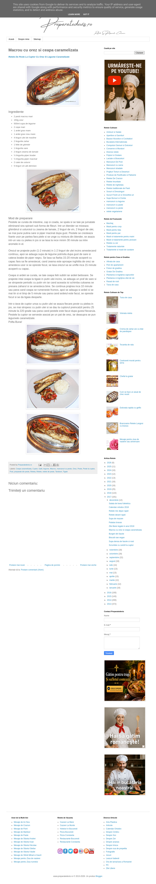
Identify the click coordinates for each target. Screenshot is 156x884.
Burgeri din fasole (116, 534)
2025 (109, 466)
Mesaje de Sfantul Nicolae (25, 845)
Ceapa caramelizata (24, 469)
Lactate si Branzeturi (115, 158)
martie (112, 580)
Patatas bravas (115, 522)
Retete (39, 472)
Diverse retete (112, 152)
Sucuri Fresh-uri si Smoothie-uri (120, 195)
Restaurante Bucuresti (69, 838)
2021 (109, 481)
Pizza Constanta (67, 835)
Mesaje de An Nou (22, 822)
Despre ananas (112, 842)
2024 (109, 470)
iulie (111, 565)
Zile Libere (110, 868)
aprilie (112, 576)
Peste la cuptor (89, 469)
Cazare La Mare (67, 822)
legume (46, 469)
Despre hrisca (112, 845)
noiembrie (113, 550)
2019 (109, 489)
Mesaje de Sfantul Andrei (24, 838)
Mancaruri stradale (114, 168)
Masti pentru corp (114, 226)
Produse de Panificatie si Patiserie (121, 175)
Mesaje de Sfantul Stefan (25, 848)
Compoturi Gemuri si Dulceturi (119, 145)
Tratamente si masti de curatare (120, 250)
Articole (109, 825)
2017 (109, 497)
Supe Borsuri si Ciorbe (116, 198)
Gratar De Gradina (114, 271)
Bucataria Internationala (116, 142)
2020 (109, 485)
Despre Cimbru (112, 832)
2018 (109, 493)
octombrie (113, 554)
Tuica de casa (112, 285)
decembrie (114, 500)
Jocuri (108, 855)
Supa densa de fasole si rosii (121, 541)
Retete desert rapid (117, 515)
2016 (109, 592)
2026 (109, 463)
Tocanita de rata (127, 345)
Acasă (11, 39)
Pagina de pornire (52, 565)
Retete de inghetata (115, 185)
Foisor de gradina (114, 268)
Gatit (40, 469)
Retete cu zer (112, 243)
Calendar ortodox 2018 (119, 507)
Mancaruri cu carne (114, 165)
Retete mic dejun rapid (118, 511)
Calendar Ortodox (113, 829)
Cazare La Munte (67, 825)
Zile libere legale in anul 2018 (121, 526)
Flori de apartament (114, 265)
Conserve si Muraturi (115, 148)
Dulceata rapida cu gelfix (130, 408)
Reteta (33, 472)
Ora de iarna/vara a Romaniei (118, 862)
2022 (109, 478)
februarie (113, 584)
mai (111, 573)
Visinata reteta (126, 313)
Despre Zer (111, 838)
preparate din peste (21, 472)
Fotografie (110, 852)
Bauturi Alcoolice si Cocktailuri (119, 139)
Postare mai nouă (17, 565)
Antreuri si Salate (113, 132)
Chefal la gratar (126, 376)
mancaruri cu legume (115, 201)
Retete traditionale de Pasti (118, 188)
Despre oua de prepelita (116, 848)
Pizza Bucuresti (66, 832)
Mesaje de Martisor (22, 832)
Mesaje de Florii (21, 829)
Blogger (99, 876)
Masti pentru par (113, 233)
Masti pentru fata (113, 230)
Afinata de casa (113, 261)
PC (107, 865)
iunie (111, 569)
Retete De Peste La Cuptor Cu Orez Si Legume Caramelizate (38, 57)
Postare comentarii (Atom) (32, 570)
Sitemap (37, 39)
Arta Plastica (111, 822)
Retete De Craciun (114, 178)
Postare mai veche (88, 565)
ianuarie (113, 588)
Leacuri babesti (112, 858)
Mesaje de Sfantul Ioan (24, 842)
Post (11, 472)
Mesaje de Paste (21, 835)
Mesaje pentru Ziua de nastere (27, 858)
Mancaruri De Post (114, 162)
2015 (109, 596)
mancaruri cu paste (114, 205)
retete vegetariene (114, 211)
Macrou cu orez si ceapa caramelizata (125, 530)
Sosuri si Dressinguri (115, 191)
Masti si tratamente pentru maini (120, 236)
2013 (109, 604)
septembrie (114, 557)
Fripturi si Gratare (114, 155)
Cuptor (35, 469)
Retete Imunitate (113, 182)
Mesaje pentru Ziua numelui (26, 862)
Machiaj (109, 223)
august (112, 561)
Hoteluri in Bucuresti (68, 829)
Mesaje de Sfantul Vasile (24, 852)
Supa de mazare (116, 518)
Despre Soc (111, 835)
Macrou (53, 469)
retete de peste (48, 472)
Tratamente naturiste (115, 246)
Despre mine (23, 39)
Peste (80, 469)
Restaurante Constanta (70, 842)
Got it (86, 14)
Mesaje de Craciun (22, 825)
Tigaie (65, 472)
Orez (75, 469)
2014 (109, 600)
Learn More (74, 14)
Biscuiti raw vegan (117, 537)
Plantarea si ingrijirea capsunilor (120, 275)
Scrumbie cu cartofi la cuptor (121, 545)
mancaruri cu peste (64, 469)
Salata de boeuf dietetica (119, 503)
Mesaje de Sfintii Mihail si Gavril (27, 855)
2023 (109, 474)
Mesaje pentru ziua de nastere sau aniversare (130, 440)
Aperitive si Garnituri (115, 135)
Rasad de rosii (112, 281)
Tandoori (58, 472)
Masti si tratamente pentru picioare (121, 240)
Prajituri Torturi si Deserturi (117, 172)
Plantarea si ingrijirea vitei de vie (120, 278)
